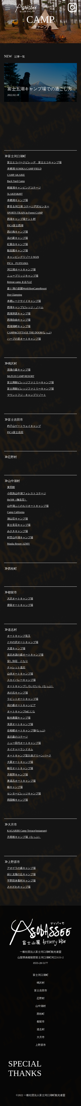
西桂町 (40, 1013)
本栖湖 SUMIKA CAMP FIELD (24, 168)
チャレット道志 (16, 667)
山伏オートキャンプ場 (20, 673)
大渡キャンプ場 (16, 648)
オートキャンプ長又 (18, 635)
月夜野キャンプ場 (17, 774)
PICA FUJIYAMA (17, 263)
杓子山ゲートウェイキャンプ (24, 426)
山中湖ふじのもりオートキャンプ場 (28, 505)
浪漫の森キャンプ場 (18, 369)
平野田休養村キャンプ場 (21, 880)
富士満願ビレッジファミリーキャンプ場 (30, 382)
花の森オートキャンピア (21, 705)
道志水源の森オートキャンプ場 (25, 654)
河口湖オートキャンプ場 (21, 269)
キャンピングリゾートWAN (23, 256)
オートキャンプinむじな (21, 711)
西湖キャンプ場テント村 (21, 218)
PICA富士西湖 (15, 225)
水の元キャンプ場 (17, 692)
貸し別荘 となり (17, 661)
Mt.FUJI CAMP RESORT (20, 376)
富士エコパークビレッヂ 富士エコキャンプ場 (34, 162)
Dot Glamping (14, 294)
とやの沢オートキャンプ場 (22, 642)
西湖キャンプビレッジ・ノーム (25, 307)
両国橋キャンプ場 (17, 799)
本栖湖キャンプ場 (17, 200)
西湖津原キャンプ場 (18, 313)
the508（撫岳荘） (17, 499)
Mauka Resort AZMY (18, 543)
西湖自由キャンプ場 (18, 319)
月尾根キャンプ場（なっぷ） (24, 836)
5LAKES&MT (15, 193)
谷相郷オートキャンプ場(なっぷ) (26, 730)
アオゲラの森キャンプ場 (21, 868)
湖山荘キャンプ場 (17, 518)
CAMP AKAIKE (16, 174)
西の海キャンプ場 (17, 231)
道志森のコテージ (17, 736)
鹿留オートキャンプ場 (20, 605)
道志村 (40, 1029)
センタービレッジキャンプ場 (24, 793)
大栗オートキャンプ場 (20, 762)
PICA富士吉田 (15, 432)
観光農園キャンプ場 (18, 717)
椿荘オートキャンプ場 (20, 768)
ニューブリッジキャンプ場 (22, 275)
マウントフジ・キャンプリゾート (26, 394)
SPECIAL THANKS (24, 1068)
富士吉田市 (40, 990)
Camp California (15, 512)
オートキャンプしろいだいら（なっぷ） (30, 686)
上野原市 (40, 1044)
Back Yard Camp (16, 181)
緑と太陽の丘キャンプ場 (21, 874)
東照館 (11, 487)
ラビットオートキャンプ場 (22, 698)
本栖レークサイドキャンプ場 (24, 301)
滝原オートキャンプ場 (20, 724)
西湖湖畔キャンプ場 (18, 326)
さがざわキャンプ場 (18, 886)
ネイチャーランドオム (20, 749)
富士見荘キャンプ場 (18, 524)
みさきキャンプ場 (17, 531)
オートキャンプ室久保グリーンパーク (29, 755)
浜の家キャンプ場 (17, 237)
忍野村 (40, 998)
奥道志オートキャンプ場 (21, 780)
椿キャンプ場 (15, 787)
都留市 (40, 1021)
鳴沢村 (40, 982)
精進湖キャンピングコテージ (24, 187)
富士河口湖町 (40, 974)
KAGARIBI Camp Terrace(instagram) (27, 830)
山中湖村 (40, 1006)
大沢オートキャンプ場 (20, 598)
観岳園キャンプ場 (17, 250)
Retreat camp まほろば (19, 282)
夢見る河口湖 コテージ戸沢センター (28, 206)
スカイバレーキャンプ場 (21, 679)
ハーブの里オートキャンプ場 (24, 338)
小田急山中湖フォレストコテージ (26, 493)
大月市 (40, 1037)
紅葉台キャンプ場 (17, 244)
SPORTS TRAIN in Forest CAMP (25, 212)
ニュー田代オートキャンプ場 (24, 743)
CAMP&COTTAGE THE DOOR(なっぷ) (29, 332)
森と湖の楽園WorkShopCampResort (27, 288)
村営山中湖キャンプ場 (20, 537)
